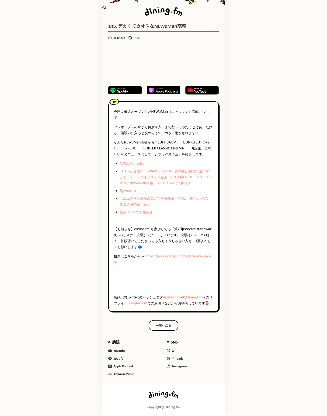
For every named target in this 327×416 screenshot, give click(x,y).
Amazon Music (121, 374)
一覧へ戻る (163, 325)
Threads (175, 358)
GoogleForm (137, 303)
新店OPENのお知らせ (136, 212)
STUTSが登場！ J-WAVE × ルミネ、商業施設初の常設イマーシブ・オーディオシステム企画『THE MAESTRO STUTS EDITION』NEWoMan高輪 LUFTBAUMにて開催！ (166, 177)
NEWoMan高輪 (131, 163)
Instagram (177, 366)
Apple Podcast (120, 366)
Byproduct (128, 190)
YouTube (116, 351)
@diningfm (193, 297)
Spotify (115, 358)
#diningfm (171, 297)
